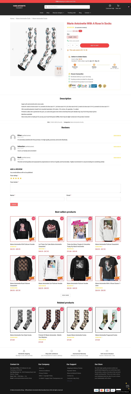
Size (68, 34)
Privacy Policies (43, 373)
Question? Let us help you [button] (122, 391)
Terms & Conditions (44, 370)
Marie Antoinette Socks (39, 18)
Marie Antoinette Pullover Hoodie (77, 283)
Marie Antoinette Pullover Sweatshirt (107, 244)
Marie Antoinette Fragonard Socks (106, 335)
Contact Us (70, 376)
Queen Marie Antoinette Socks (76, 335)
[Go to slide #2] (41, 80)
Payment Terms (71, 370)
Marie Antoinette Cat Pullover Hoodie (50, 283)
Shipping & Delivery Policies (74, 368)
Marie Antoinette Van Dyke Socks (20, 335)
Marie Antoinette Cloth (23, 18)
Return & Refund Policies (74, 373)
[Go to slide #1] (32, 80)
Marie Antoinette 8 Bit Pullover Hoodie (22, 244)
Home (12, 18)
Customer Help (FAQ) (73, 378)
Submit (14, 204)
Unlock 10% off (127, 386)
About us (41, 368)
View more (65, 295)
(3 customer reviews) (81, 27)
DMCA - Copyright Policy (46, 376)
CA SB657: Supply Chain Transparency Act (51, 378)
